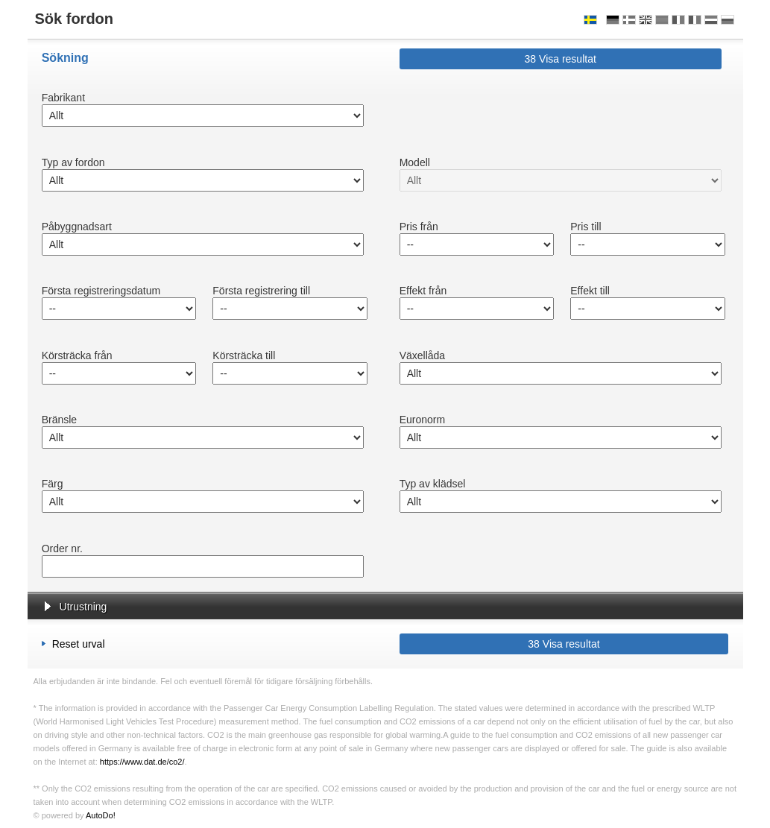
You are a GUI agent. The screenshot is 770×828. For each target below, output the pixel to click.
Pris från (419, 227)
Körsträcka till (243, 355)
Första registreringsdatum (101, 291)
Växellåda (423, 355)
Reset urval (73, 643)
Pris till (585, 227)
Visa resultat (560, 59)
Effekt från (423, 291)
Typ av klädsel (433, 484)
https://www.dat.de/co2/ (142, 761)
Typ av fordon (73, 162)
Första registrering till (261, 291)
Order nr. (62, 548)
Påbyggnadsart (77, 227)
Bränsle (59, 420)
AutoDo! (101, 815)
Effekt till (590, 291)
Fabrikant (63, 98)
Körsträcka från (77, 355)
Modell (415, 162)
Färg (52, 484)
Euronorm (422, 420)
